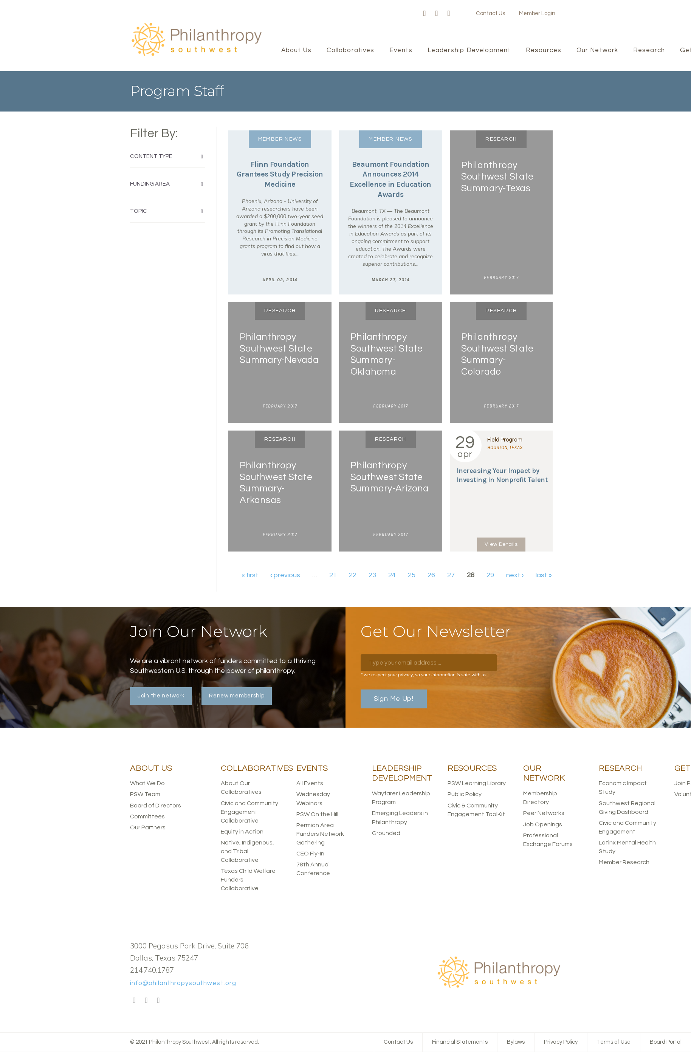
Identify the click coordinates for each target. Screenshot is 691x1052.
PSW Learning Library (477, 783)
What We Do (147, 783)
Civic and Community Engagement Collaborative (249, 812)
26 (431, 575)
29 (490, 575)
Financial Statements (460, 1042)
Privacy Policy (561, 1042)
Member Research (624, 862)
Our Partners (148, 827)
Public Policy (465, 794)
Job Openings (542, 824)
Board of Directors (155, 806)
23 (372, 575)
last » (544, 575)
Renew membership (236, 696)
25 (411, 575)
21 (333, 575)
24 (392, 575)
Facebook (424, 13)
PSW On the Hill (317, 814)
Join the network (161, 696)
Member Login (537, 13)
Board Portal (666, 1042)
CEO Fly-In (310, 854)
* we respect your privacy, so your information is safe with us (423, 674)
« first (250, 575)
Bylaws (516, 1042)
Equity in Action (242, 832)
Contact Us (490, 13)
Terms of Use (614, 1042)
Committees (147, 816)
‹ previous (285, 575)
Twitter (436, 13)
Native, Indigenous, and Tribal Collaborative (247, 851)
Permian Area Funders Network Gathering (320, 834)
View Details (501, 544)
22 (352, 575)
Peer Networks (543, 813)
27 (451, 575)
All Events (309, 783)
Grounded (386, 833)
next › (515, 575)
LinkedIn (449, 13)
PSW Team (145, 794)
